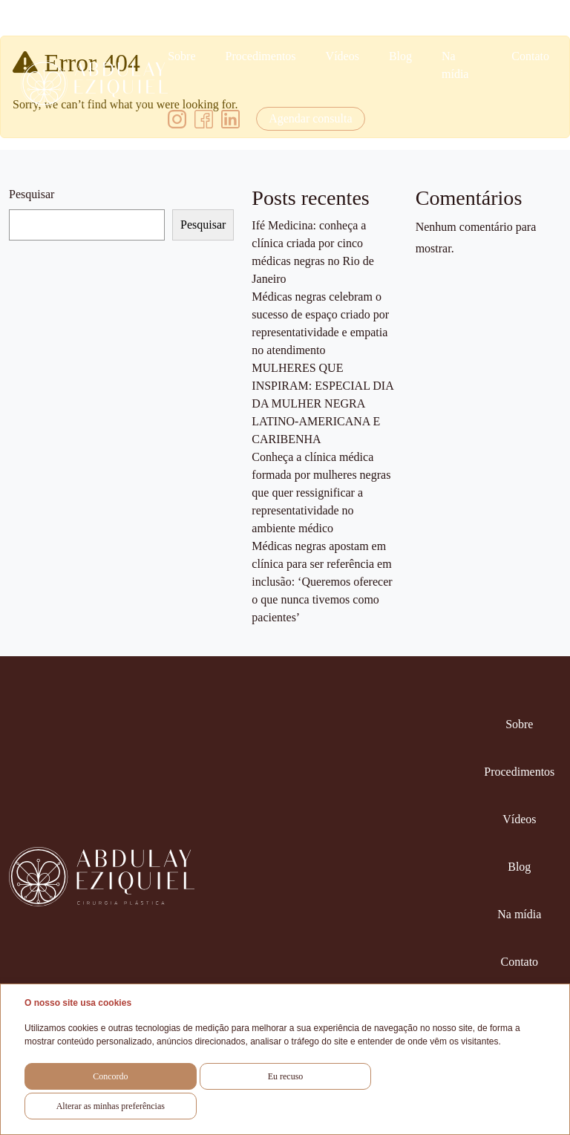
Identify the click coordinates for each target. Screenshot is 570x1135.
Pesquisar (31, 194)
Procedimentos (260, 56)
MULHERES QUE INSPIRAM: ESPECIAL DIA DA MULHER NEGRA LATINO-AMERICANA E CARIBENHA (322, 403)
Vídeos (342, 56)
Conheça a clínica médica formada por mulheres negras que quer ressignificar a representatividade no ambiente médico (321, 492)
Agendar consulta (310, 118)
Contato (530, 56)
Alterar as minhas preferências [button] (110, 1106)
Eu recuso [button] (286, 1076)
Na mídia (455, 65)
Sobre (181, 56)
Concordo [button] (110, 1076)
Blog (400, 56)
